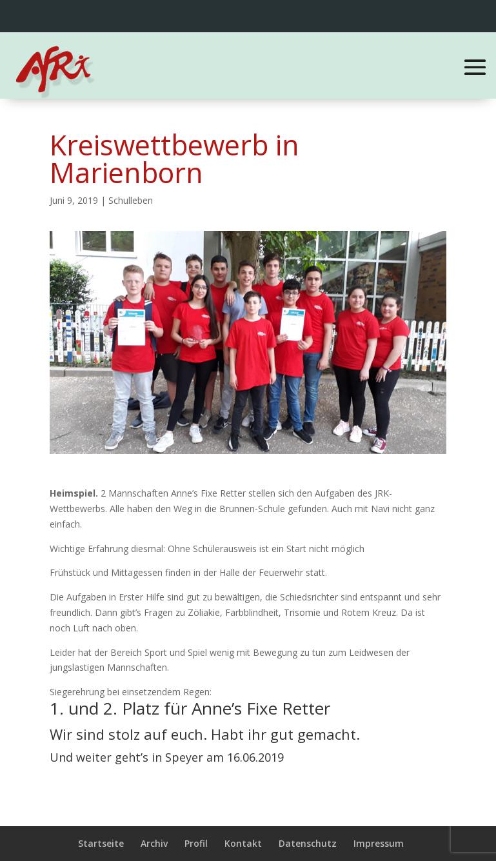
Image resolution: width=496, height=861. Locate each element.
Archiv (154, 843)
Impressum (378, 843)
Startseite (101, 843)
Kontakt (243, 843)
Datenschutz (308, 843)
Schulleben (130, 200)
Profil (196, 843)
